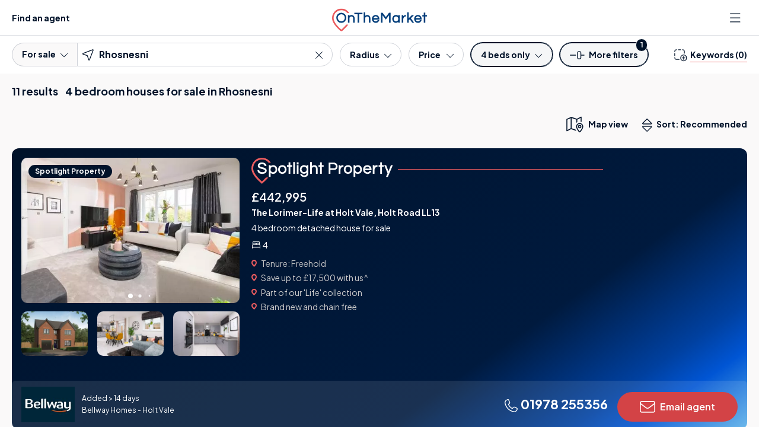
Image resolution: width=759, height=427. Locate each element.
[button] (604, 58)
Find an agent (41, 17)
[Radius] (370, 54)
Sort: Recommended (697, 125)
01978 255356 (556, 404)
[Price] (436, 54)
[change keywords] (711, 54)
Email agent (677, 407)
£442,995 (279, 196)
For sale (45, 54)
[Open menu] (736, 17)
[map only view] (596, 124)
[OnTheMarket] (379, 17)
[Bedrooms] (511, 54)
